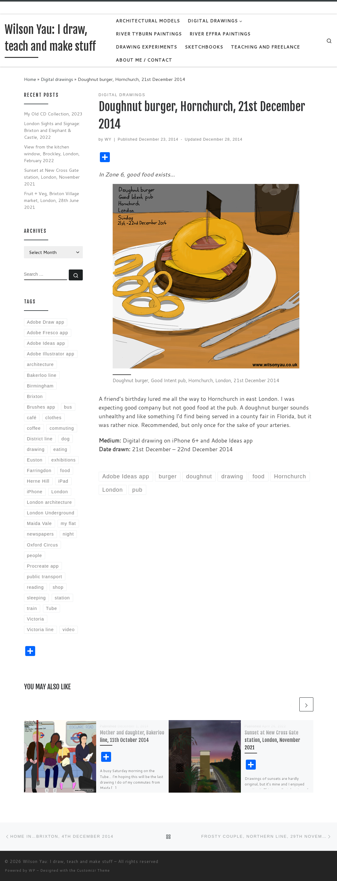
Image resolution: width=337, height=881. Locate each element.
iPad (63, 481)
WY (108, 139)
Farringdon (39, 470)
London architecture (49, 502)
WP (32, 870)
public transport (44, 576)
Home (30, 79)
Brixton (35, 396)
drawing (35, 449)
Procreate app (43, 566)
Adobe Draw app (45, 322)
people (34, 555)
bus (68, 407)
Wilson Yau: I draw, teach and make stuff (68, 861)
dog (65, 438)
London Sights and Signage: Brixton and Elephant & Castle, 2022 (52, 130)
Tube (51, 608)
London (59, 491)
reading (35, 587)
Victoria (35, 618)
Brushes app (41, 407)
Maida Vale (39, 523)
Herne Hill (38, 481)
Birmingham (40, 385)
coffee (34, 428)
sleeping (36, 597)
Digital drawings (57, 79)
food (65, 470)
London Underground (50, 512)
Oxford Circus (42, 544)
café (31, 417)
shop (58, 587)
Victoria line (40, 629)
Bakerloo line (41, 375)
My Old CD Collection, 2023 (53, 113)
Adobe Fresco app (47, 332)
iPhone (34, 491)
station (62, 597)
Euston (34, 459)
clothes (53, 417)
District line (40, 438)
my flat (68, 523)
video (69, 629)
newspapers (40, 534)
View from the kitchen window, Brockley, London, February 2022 (52, 153)
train (32, 608)
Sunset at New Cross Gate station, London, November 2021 (272, 740)
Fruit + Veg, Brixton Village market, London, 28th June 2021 (51, 200)
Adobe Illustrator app (50, 353)
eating (61, 449)
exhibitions (63, 459)
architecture (40, 364)
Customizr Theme (93, 870)
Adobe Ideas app (46, 343)
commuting (61, 428)
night (68, 534)
